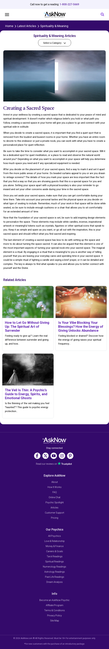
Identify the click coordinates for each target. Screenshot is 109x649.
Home (9, 26)
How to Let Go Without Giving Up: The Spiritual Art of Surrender (27, 327)
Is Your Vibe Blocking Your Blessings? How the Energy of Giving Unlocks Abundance (80, 327)
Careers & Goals (54, 551)
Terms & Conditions (54, 610)
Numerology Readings (54, 566)
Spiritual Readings (54, 561)
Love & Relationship (54, 541)
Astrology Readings (54, 571)
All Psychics (54, 536)
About (54, 482)
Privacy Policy (54, 615)
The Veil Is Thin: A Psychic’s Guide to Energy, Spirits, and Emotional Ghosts (26, 394)
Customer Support (54, 512)
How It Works (54, 487)
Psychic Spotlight (55, 502)
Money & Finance (54, 546)
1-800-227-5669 (69, 4)
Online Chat (54, 497)
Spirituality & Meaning (54, 26)
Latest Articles (26, 26)
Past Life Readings (54, 577)
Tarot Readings (54, 556)
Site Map (54, 620)
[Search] (102, 14)
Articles (54, 507)
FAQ (54, 492)
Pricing (54, 517)
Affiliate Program (54, 605)
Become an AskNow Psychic (54, 600)
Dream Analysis (54, 582)
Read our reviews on (54, 464)
